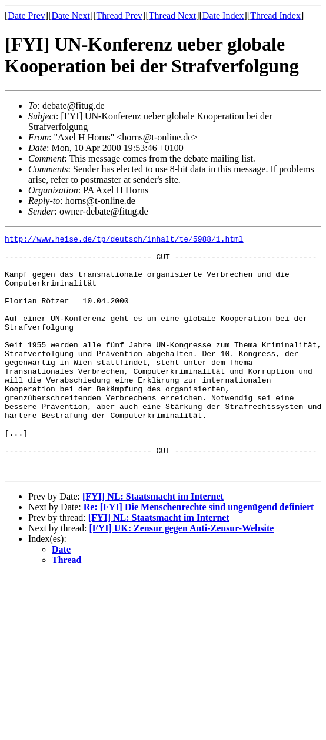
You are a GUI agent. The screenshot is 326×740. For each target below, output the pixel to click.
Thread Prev (119, 16)
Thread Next (172, 16)
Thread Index (275, 16)
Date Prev (26, 16)
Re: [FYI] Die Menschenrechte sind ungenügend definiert (199, 555)
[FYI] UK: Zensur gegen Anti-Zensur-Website (181, 576)
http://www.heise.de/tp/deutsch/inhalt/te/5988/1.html (124, 240)
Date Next (71, 16)
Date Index (223, 16)
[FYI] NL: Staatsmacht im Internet (153, 544)
